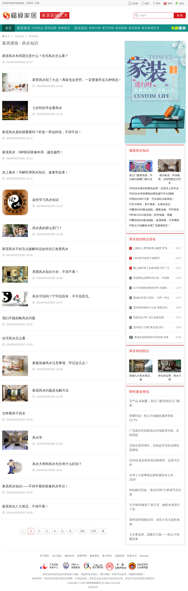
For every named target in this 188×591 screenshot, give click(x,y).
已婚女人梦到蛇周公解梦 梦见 (148, 248)
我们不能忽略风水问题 (18, 318)
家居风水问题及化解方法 (50, 390)
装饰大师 (95, 27)
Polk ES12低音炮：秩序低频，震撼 (150, 214)
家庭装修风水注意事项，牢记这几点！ (60, 363)
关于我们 (44, 555)
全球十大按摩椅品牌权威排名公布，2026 (152, 477)
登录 (31, 3)
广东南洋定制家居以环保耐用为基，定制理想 (154, 433)
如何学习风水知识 (45, 200)
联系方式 (132, 555)
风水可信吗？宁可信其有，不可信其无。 (62, 296)
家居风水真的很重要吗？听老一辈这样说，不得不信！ (42, 132)
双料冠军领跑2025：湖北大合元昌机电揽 (154, 522)
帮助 (158, 3)
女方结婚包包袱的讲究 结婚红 (148, 287)
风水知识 (80, 28)
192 (82, 531)
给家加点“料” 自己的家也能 (146, 317)
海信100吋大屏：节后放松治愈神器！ (152, 198)
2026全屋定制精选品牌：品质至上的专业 (154, 188)
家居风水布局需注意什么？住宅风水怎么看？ (35, 56)
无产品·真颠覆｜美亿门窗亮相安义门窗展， (154, 403)
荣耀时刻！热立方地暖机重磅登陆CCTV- (151, 418)
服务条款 (94, 555)
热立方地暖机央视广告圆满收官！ (149, 225)
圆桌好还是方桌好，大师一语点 (149, 297)
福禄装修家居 (93, 582)
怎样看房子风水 (13, 413)
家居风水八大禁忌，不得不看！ (25, 506)
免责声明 (82, 555)
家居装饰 (134, 27)
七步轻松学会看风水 (47, 108)
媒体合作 (69, 555)
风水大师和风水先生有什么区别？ (57, 464)
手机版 (134, 3)
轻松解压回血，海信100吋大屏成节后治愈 (155, 492)
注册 (37, 3)
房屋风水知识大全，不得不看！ (55, 272)
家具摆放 (121, 27)
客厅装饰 (108, 27)
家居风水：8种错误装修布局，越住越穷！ (33, 152)
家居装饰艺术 (54, 15)
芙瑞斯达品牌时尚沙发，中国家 (149, 277)
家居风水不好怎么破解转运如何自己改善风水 (35, 249)
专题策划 (178, 28)
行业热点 (37, 27)
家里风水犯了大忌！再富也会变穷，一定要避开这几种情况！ (77, 80)
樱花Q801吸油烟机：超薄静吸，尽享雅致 (154, 220)
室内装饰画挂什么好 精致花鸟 (148, 307)
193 (93, 531)
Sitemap (144, 555)
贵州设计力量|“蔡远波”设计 (146, 327)
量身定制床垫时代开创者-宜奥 (149, 337)
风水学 (37, 437)
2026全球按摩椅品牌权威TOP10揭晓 (151, 193)
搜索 (147, 3)
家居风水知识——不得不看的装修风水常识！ (35, 486)
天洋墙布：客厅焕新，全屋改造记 (149, 204)
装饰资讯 (64, 27)
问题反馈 (119, 555)
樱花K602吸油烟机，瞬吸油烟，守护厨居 (154, 209)
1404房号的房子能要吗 (144, 258)
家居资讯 (23, 28)
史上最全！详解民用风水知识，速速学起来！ (35, 172)
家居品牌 (51, 27)
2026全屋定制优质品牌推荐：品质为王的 (154, 462)
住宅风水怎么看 (13, 338)
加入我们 (57, 555)
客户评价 (107, 555)
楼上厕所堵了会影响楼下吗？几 (149, 268)
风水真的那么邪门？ (47, 228)
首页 (8, 28)
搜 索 (180, 15)
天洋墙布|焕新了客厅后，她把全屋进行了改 (154, 507)
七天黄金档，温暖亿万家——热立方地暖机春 (154, 536)
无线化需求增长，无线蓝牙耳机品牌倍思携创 (154, 447)
